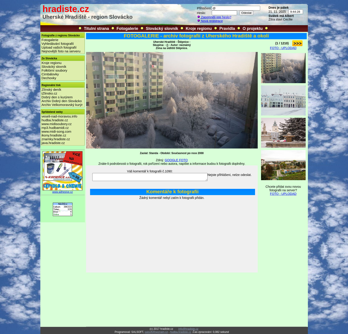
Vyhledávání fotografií (58, 43)
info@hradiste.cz (188, 328)
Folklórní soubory (54, 70)
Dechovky (49, 78)
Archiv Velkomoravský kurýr (62, 105)
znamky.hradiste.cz (56, 139)
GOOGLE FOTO (176, 160)
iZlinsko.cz (49, 93)
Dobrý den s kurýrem (57, 97)
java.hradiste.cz (53, 143)
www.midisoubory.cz (57, 124)
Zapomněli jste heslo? (214, 17)
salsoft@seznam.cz (156, 332)
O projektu (253, 28)
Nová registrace (210, 21)
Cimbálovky (50, 74)
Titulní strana (96, 28)
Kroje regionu (199, 28)
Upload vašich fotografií (59, 47)
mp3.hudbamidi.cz (55, 128)
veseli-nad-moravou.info (59, 116)
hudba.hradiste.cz (55, 120)
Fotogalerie (127, 28)
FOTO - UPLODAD (283, 48)
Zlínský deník (51, 89)
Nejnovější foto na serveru (61, 51)
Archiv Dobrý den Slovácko (62, 101)
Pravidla (227, 28)
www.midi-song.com (56, 131)
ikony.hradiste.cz (54, 135)
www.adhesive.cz (63, 191)
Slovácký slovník (162, 28)
